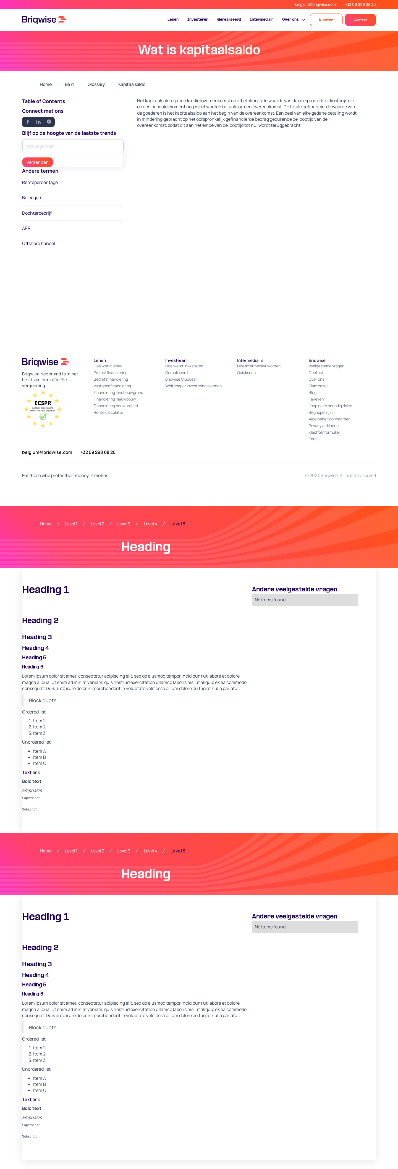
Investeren (197, 20)
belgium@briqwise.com (315, 4)
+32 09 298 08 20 (360, 4)
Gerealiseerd (229, 20)
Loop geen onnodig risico (330, 405)
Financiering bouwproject (116, 405)
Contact (360, 19)
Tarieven (316, 399)
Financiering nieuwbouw (115, 399)
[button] (294, 20)
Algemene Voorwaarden (329, 419)
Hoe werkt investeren (184, 365)
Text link (31, 772)
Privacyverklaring (324, 425)
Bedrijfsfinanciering (111, 379)
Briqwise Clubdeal (181, 379)
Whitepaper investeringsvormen (193, 385)
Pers (312, 438)
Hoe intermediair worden (259, 365)
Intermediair (261, 20)
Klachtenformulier (324, 432)
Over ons (316, 379)
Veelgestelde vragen (326, 365)
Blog (312, 392)
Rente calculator (108, 412)
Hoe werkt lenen (108, 365)
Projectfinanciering (110, 372)
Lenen (173, 20)
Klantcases (318, 385)
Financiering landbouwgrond (118, 392)
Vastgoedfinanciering (112, 385)
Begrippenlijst (321, 412)
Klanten (326, 19)
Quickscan (246, 372)
